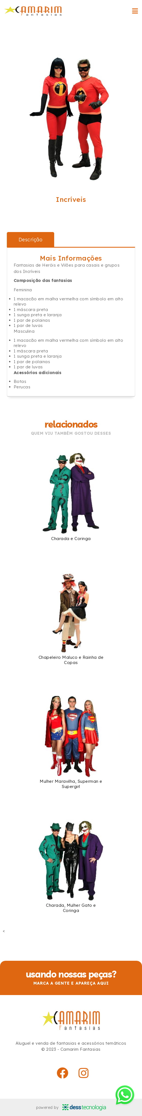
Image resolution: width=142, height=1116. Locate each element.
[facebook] (62, 1073)
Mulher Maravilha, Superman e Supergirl (71, 784)
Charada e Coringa (71, 538)
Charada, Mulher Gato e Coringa (71, 908)
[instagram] (84, 1073)
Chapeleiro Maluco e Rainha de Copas (71, 660)
